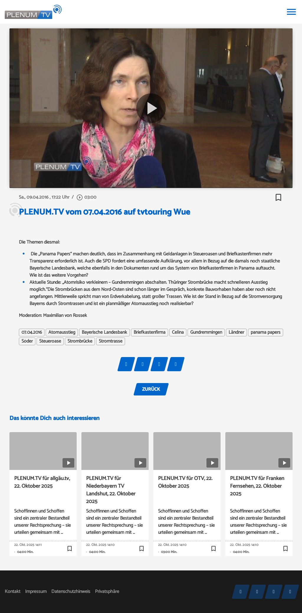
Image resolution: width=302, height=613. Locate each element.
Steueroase (50, 341)
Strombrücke (80, 341)
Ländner (236, 332)
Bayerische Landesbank (104, 332)
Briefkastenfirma (149, 332)
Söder (27, 341)
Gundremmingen (206, 332)
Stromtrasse (110, 341)
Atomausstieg (61, 332)
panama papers (265, 332)
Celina (178, 332)
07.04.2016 (32, 332)
